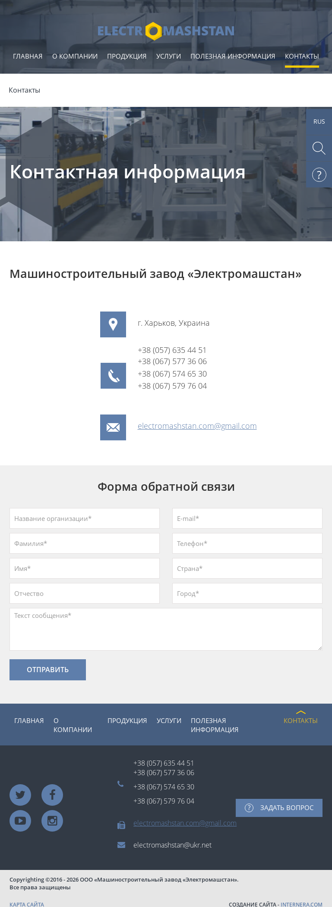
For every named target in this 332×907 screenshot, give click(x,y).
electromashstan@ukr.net (172, 845)
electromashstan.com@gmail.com (197, 426)
